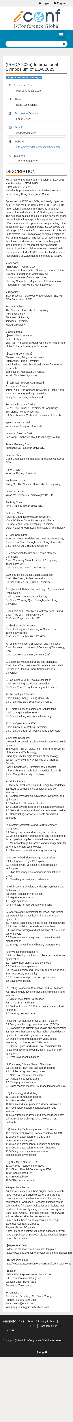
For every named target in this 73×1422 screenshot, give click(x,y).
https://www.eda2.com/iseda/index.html (38, 147)
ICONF (10, 1330)
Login (43, 3)
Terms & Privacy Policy (41, 1321)
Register (60, 3)
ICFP (31, 1325)
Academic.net (49, 1325)
